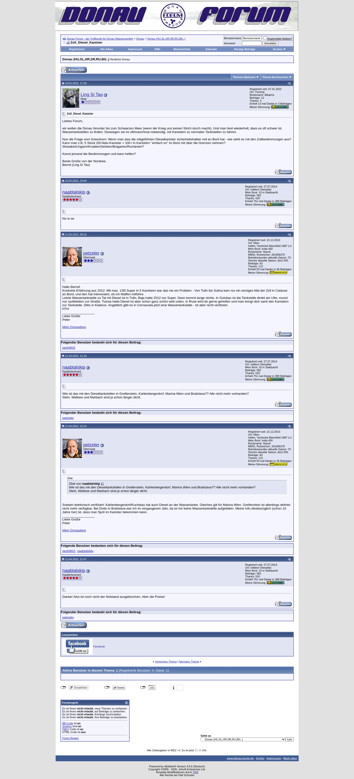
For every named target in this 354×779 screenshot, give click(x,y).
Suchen (278, 49)
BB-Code (67, 723)
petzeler (91, 253)
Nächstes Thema (189, 661)
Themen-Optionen (244, 77)
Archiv (260, 758)
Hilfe (157, 49)
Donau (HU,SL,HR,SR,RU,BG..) (166, 38)
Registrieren (77, 49)
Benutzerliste (182, 49)
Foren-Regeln (70, 738)
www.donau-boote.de (240, 758)
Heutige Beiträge (244, 49)
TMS (195, 772)
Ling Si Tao (92, 94)
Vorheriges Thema (166, 661)
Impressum (135, 49)
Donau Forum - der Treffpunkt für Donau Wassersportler (100, 38)
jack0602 (68, 347)
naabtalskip (73, 192)
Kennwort (229, 43)
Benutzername (233, 38)
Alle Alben (106, 49)
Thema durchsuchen (275, 77)
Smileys (67, 726)
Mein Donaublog (74, 327)
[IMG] (65, 729)
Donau (140, 38)
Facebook (99, 646)
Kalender (211, 49)
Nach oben (290, 758)
